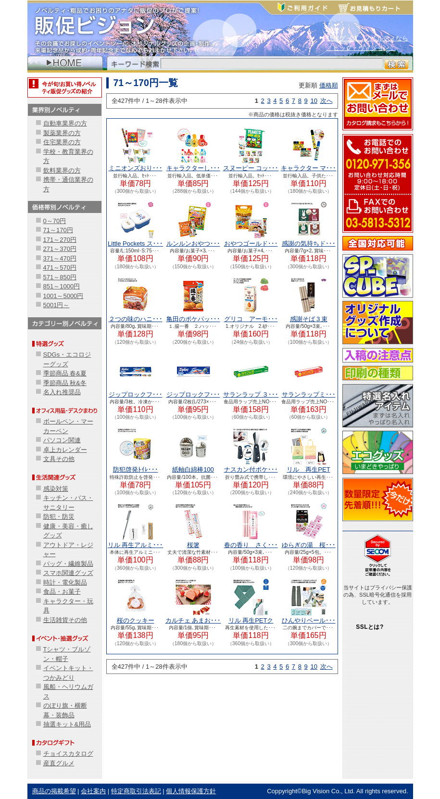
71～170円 (58, 230)
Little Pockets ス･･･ (135, 243)
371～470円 (59, 258)
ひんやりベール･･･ (309, 620)
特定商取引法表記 (136, 791)
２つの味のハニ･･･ (136, 319)
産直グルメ (59, 763)
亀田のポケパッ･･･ (193, 319)
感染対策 (55, 488)
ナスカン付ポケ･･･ (251, 469)
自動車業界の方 (65, 123)
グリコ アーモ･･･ (251, 319)
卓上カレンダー (65, 449)
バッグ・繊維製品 (68, 563)
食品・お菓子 (62, 591)
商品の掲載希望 (54, 791)
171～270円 (59, 239)
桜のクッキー (135, 620)
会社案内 (93, 791)
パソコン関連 (62, 440)
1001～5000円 (63, 296)
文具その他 (59, 458)
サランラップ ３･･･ (251, 394)
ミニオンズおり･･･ (136, 168)
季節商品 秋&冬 (65, 383)
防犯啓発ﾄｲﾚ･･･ (135, 469)
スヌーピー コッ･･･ (251, 168)
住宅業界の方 (62, 142)
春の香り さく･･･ (251, 545)
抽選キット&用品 (67, 724)
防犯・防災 (59, 516)
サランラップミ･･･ (309, 394)
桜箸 (193, 545)
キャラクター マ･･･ (309, 168)
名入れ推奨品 (62, 392)
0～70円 (54, 221)
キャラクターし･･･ (193, 168)
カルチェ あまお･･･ (193, 620)
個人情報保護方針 (191, 791)
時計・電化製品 (65, 582)
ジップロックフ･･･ (136, 394)
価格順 (328, 85)
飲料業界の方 (62, 170)
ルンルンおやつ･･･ (193, 243)
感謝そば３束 (308, 319)
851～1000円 (61, 286)
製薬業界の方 (62, 133)
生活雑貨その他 (65, 620)
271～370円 (59, 248)
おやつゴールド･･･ (251, 243)
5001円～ (56, 305)
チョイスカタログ (68, 753)
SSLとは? (370, 627)
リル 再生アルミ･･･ (135, 545)
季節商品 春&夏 (65, 373)
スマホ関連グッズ (68, 572)
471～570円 (59, 267)
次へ (326, 100)
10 (313, 100)
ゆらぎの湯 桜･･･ (309, 545)
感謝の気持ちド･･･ (309, 243)
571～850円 (59, 277)
